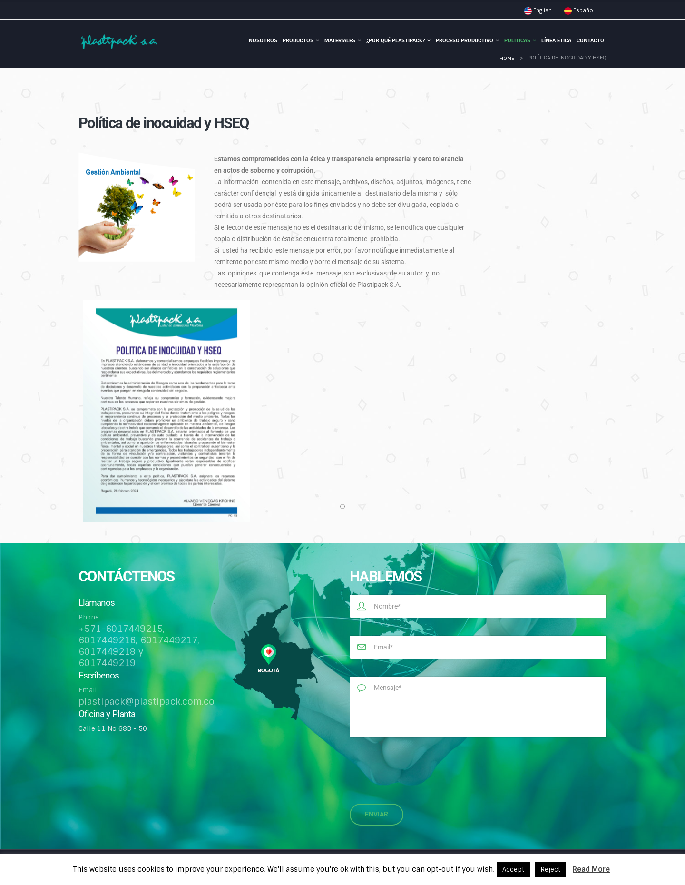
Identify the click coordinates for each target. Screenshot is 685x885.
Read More (591, 869)
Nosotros (263, 41)
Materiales (339, 41)
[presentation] (422, 768)
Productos (298, 41)
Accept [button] (513, 869)
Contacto (590, 41)
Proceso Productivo (464, 41)
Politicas (517, 41)
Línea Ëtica (556, 41)
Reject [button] (550, 869)
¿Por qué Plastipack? (395, 41)
